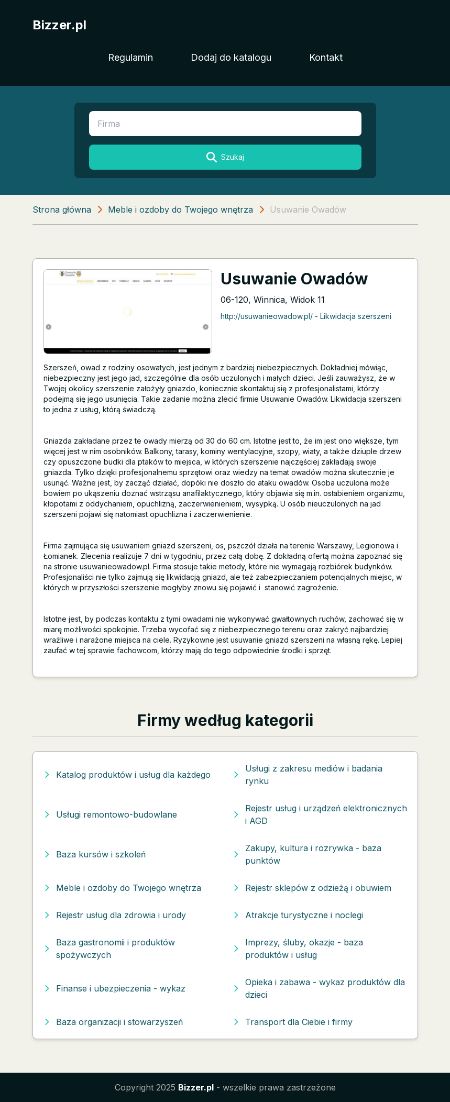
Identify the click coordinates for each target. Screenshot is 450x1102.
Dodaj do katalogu (231, 57)
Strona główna (61, 209)
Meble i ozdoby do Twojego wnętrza (180, 209)
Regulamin (130, 57)
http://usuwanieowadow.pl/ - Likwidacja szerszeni (306, 316)
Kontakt (326, 57)
